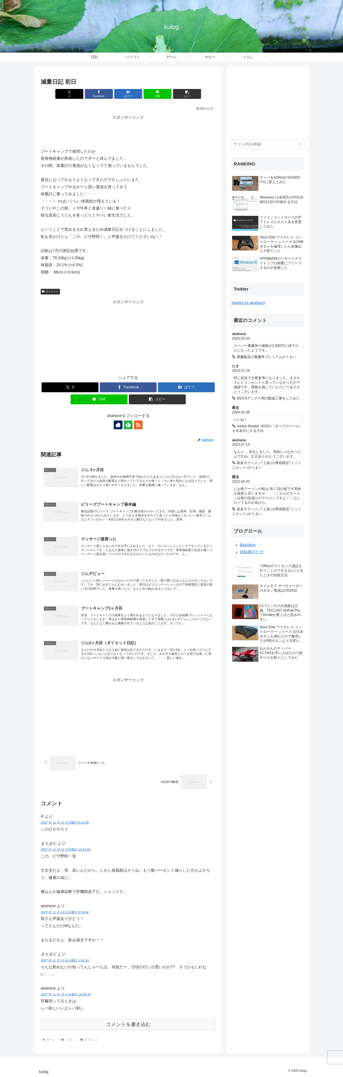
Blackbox (248, 545)
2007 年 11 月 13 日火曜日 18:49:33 (66, 994)
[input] (267, 144)
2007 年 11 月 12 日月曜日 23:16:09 (66, 849)
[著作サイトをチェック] (118, 425)
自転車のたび (251, 552)
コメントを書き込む (128, 1024)
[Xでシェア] (69, 94)
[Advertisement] (128, 131)
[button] (187, 94)
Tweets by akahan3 (248, 303)
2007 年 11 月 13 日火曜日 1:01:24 (65, 960)
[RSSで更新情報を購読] (138, 425)
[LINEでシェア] (158, 94)
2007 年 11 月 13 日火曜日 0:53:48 (65, 912)
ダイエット (50, 291)
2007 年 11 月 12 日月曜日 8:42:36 (65, 822)
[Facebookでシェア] (99, 94)
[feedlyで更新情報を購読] (128, 425)
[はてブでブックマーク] (128, 94)
